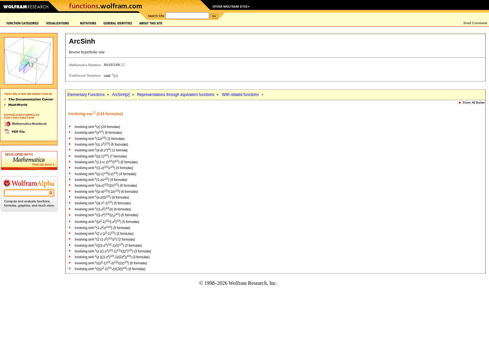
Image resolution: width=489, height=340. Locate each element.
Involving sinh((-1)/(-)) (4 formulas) (105, 174)
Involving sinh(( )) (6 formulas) (101, 144)
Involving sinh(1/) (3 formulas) (100, 138)
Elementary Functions (86, 94)
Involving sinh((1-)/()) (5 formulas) (106, 215)
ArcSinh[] (121, 94)
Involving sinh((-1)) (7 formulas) (101, 156)
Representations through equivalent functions (176, 94)
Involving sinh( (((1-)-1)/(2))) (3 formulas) (112, 257)
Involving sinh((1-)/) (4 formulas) (104, 168)
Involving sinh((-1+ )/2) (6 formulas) (106, 162)
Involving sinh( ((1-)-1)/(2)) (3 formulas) (113, 251)
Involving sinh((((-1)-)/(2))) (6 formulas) (110, 269)
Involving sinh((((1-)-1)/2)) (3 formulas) (108, 245)
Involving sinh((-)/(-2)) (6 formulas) (106, 191)
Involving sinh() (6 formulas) (98, 132)
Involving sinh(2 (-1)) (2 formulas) (104, 233)
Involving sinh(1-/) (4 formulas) (101, 180)
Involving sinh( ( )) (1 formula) (101, 150)
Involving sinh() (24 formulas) (97, 127)
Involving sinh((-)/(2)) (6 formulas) (106, 185)
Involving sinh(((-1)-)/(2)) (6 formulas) (111, 263)
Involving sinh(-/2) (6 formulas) (102, 197)
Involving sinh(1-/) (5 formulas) (102, 228)
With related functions (240, 94)
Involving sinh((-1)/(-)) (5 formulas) (107, 222)
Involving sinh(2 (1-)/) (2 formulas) (105, 239)
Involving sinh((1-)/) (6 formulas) (103, 209)
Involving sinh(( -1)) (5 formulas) (103, 203)
